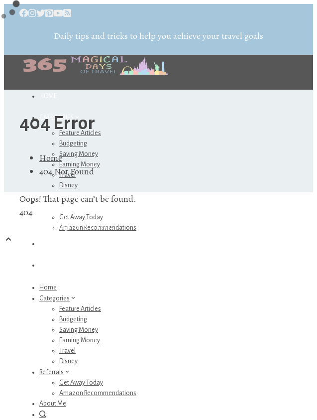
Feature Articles (80, 308)
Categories (58, 298)
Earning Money (79, 340)
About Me (54, 243)
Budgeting (73, 143)
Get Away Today (81, 217)
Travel (67, 350)
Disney (68, 185)
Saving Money (78, 153)
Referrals (55, 372)
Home (48, 96)
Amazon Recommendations (97, 393)
